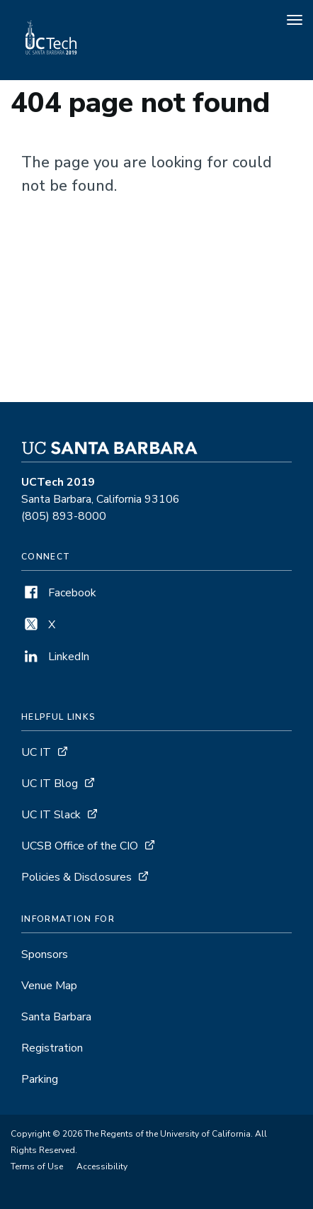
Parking (39, 1079)
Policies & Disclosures (76, 877)
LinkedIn (55, 656)
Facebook (58, 593)
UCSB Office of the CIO (79, 846)
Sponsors (44, 954)
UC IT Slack (51, 815)
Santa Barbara (56, 1017)
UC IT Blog (49, 783)
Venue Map (49, 985)
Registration (52, 1048)
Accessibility (101, 1166)
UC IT (36, 752)
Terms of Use (37, 1166)
